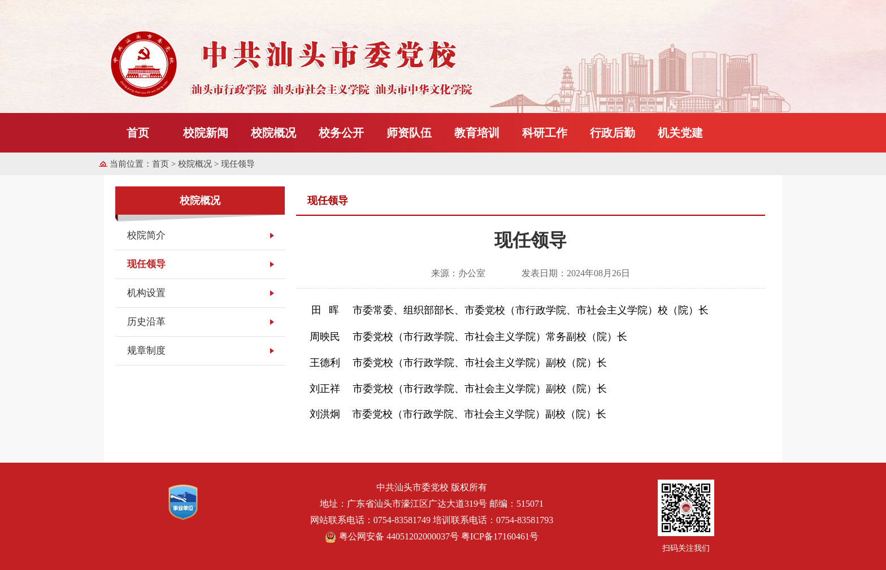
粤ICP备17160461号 (499, 536)
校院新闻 (205, 133)
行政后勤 (612, 133)
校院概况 (273, 133)
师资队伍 (409, 133)
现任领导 (146, 264)
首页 (138, 133)
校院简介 (146, 235)
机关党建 (680, 133)
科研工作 (544, 133)
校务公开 (341, 133)
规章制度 (146, 350)
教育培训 (477, 133)
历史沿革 (146, 321)
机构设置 (146, 293)
